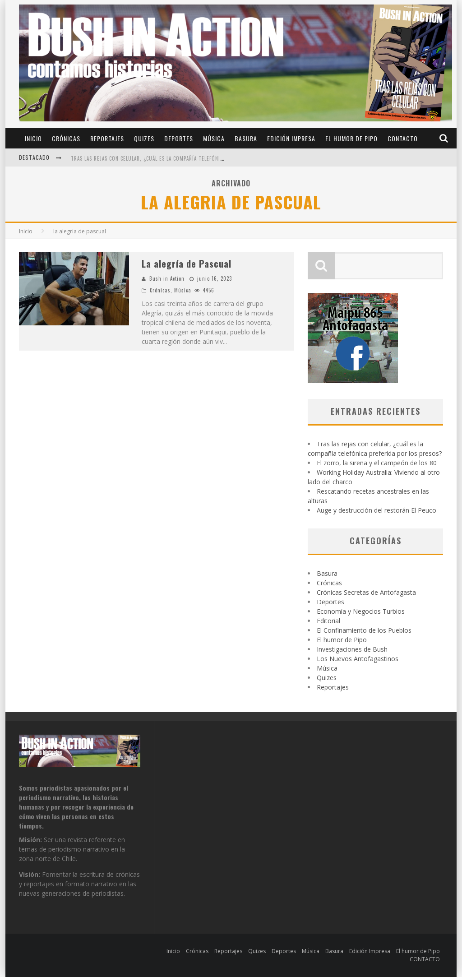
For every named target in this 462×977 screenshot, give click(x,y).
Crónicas (66, 138)
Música (214, 138)
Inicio (33, 138)
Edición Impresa (291, 138)
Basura (246, 138)
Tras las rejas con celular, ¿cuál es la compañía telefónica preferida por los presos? (183, 158)
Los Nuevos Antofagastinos (357, 658)
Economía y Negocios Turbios (361, 611)
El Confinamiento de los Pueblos (364, 630)
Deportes (178, 138)
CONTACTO (403, 138)
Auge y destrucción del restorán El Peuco (376, 510)
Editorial (328, 620)
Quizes (144, 138)
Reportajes (107, 138)
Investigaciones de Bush (352, 649)
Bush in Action (167, 278)
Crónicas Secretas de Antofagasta (366, 592)
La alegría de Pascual (186, 263)
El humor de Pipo (351, 138)
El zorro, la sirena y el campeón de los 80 (377, 462)
